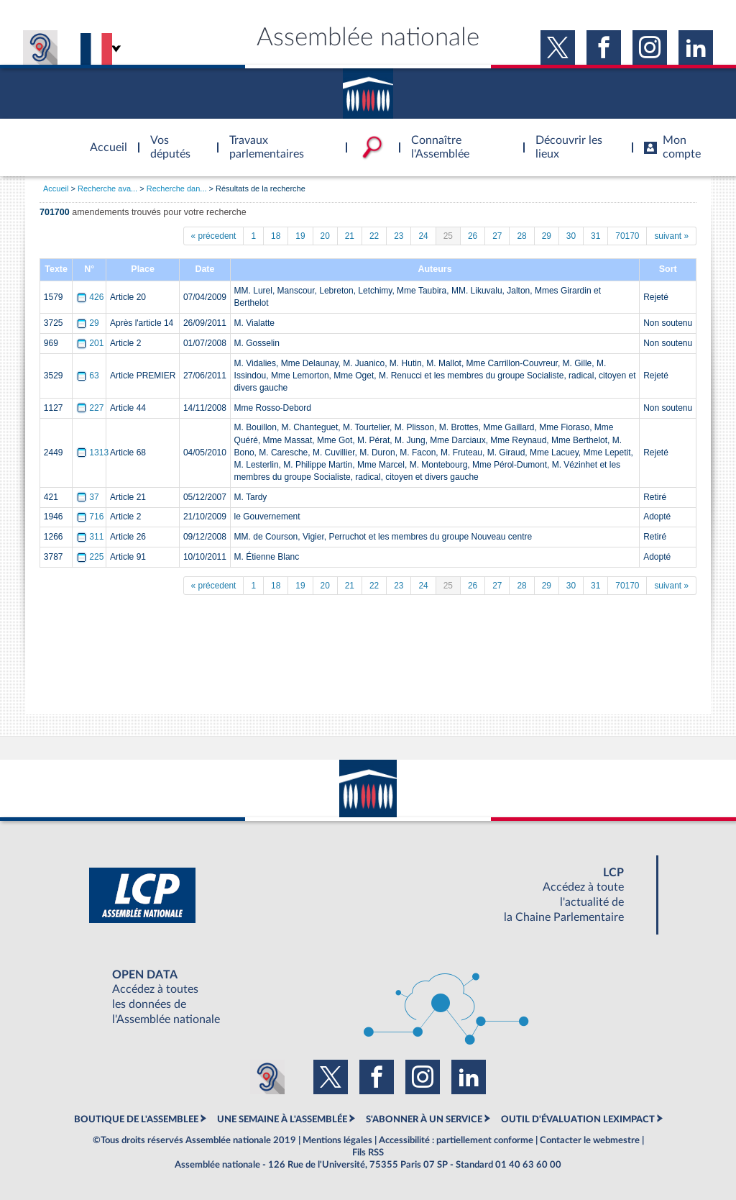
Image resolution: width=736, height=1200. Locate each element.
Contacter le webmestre (590, 1140)
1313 (93, 452)
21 (349, 236)
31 (595, 236)
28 (521, 236)
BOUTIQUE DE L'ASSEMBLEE (136, 1119)
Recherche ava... (107, 188)
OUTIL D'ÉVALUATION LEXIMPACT (578, 1119)
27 (497, 236)
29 (546, 236)
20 (325, 236)
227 (91, 408)
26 (472, 236)
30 (571, 236)
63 (88, 376)
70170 (627, 236)
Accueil (55, 188)
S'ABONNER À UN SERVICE (424, 1119)
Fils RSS (368, 1152)
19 (300, 236)
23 (398, 236)
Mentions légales (337, 1140)
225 (91, 557)
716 (91, 517)
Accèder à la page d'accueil (103, 138)
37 (88, 497)
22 (374, 236)
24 (423, 236)
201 (91, 343)
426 (91, 297)
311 (91, 537)
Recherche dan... (177, 188)
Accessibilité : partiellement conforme (456, 1140)
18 (275, 236)
